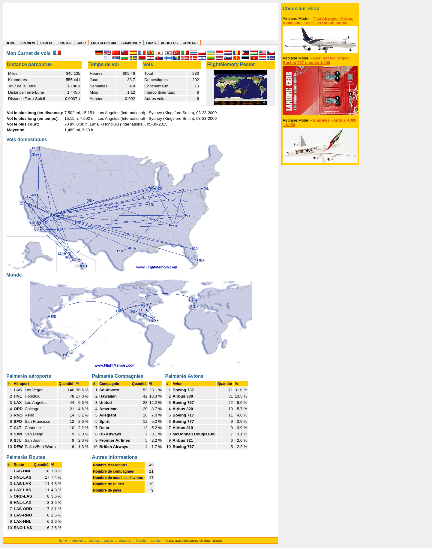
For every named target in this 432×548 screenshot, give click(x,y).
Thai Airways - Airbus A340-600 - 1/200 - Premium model (318, 20)
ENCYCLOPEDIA (103, 43)
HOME (10, 43)
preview (77, 540)
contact (156, 540)
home (63, 540)
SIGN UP (46, 43)
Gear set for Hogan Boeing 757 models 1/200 (316, 60)
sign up (94, 540)
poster (108, 540)
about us (124, 540)
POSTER (65, 43)
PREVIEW (27, 43)
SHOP (81, 43)
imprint (141, 540)
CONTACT (190, 43)
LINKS (151, 43)
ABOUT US (169, 43)
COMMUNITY (131, 43)
